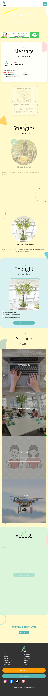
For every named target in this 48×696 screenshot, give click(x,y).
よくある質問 (27, 654)
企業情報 (6, 656)
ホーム (5, 654)
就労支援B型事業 (8, 660)
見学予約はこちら (24, 670)
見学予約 (26, 660)
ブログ (25, 662)
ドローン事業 (7, 664)
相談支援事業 (7, 662)
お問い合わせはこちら (24, 676)
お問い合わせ (27, 658)
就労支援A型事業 (8, 658)
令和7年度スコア (24, 632)
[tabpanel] (24, 16)
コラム (25, 664)
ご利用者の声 (27, 656)
